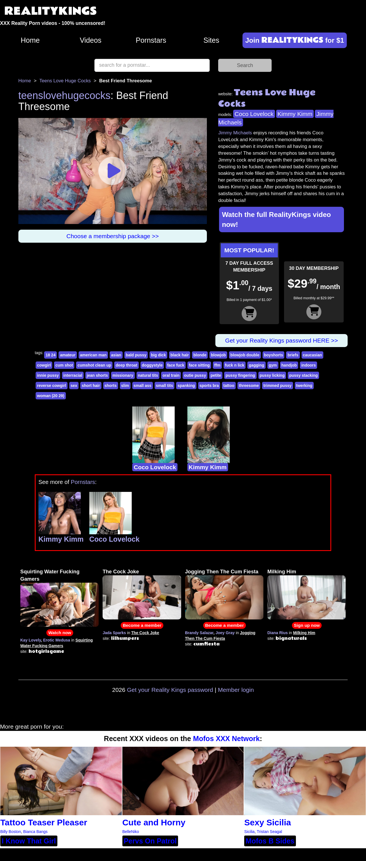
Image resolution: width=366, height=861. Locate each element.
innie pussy (48, 375)
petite (216, 375)
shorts (111, 385)
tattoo (228, 385)
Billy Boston (10, 831)
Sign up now (307, 625)
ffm (217, 365)
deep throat (126, 365)
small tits (164, 385)
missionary (122, 375)
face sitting (199, 365)
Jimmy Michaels (235, 132)
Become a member (142, 625)
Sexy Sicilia (267, 822)
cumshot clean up (94, 365)
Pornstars (151, 40)
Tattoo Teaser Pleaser (43, 822)
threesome (249, 385)
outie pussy (195, 375)
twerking (304, 385)
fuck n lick (234, 365)
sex (74, 385)
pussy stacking (303, 375)
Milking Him (281, 571)
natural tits (148, 375)
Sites (211, 40)
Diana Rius (277, 632)
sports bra (209, 385)
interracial (72, 375)
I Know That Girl (29, 841)
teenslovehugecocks (64, 95)
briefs (292, 355)
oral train (171, 375)
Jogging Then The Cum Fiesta (222, 571)
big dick (158, 355)
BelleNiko (130, 831)
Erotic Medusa (56, 640)
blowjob (218, 355)
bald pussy (136, 355)
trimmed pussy (277, 385)
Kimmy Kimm (295, 114)
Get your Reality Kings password (170, 689)
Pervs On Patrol (150, 841)
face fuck (175, 365)
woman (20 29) (50, 395)
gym (273, 365)
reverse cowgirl (51, 385)
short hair (91, 385)
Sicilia (249, 831)
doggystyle (152, 365)
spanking (186, 385)
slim (125, 385)
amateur (67, 355)
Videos (90, 40)
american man (93, 355)
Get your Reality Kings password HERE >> (281, 340)
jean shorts (97, 375)
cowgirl (44, 365)
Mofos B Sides (270, 841)
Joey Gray (225, 632)
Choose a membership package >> (112, 236)
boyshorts (273, 355)
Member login (236, 689)
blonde (199, 355)
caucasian (312, 355)
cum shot (64, 365)
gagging (256, 365)
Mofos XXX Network (226, 738)
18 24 (50, 355)
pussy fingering (240, 375)
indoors (308, 365)
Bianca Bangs (35, 831)
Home (30, 40)
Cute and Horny (153, 822)
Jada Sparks (114, 632)
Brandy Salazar (199, 632)
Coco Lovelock (254, 114)
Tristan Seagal (269, 831)
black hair (179, 355)
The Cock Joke (121, 571)
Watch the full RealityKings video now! (276, 219)
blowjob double (244, 355)
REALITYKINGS (50, 11)
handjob (289, 365)
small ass (142, 385)
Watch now (59, 632)
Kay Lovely (30, 640)
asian (116, 355)
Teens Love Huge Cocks (65, 80)
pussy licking (272, 375)
